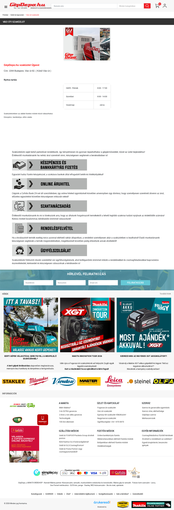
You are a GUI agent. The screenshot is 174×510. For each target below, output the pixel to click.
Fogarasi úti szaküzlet (106, 407)
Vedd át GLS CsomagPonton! (71, 445)
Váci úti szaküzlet (32, 15)
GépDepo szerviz (149, 414)
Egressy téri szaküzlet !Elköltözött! (111, 414)
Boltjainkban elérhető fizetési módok (112, 442)
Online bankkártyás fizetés (108, 435)
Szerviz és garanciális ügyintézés (156, 407)
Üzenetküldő (138, 494)
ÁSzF (68, 494)
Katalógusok (36, 494)
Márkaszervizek (148, 418)
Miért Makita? (65, 407)
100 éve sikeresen (66, 421)
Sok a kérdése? (122, 494)
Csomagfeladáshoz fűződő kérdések (157, 435)
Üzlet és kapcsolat (17, 15)
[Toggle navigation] (6, 7)
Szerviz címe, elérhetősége (153, 411)
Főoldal (5, 15)
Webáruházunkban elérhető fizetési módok (115, 439)
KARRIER (49, 494)
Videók (60, 494)
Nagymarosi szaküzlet (106, 418)
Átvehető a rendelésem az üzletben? (157, 439)
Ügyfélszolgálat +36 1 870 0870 (110, 421)
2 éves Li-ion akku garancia (70, 414)
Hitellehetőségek (104, 446)
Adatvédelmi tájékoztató (84, 494)
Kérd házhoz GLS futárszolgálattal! (74, 441)
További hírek (165, 293)
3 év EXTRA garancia (68, 411)
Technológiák (64, 418)
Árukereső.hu (101, 507)
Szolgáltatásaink (106, 494)
